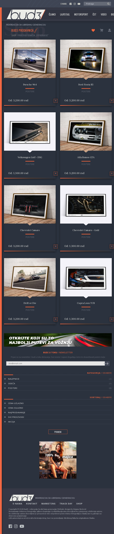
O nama (64, 3)
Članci (52, 14)
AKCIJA (11, 421)
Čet (94, 14)
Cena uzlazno (16, 403)
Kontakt (31, 503)
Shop (13, 35)
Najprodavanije (16, 412)
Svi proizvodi (16, 417)
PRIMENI (57, 431)
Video (104, 14)
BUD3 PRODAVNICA (22, 30)
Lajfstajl (65, 14)
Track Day (66, 503)
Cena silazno (15, 408)
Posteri (30, 91)
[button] (108, 3)
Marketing (48, 503)
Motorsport (81, 14)
